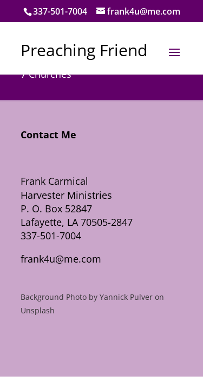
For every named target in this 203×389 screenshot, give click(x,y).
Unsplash (38, 310)
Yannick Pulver (126, 297)
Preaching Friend (84, 50)
